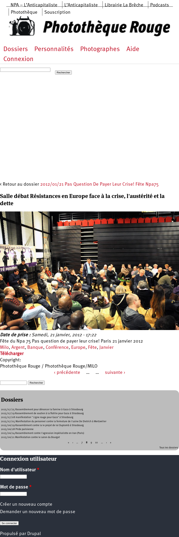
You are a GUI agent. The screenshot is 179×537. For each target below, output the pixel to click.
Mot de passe (15, 487)
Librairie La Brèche (124, 5)
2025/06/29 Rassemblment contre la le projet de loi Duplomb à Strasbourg (42, 425)
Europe (78, 347)
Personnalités (54, 49)
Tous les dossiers (168, 447)
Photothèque (24, 12)
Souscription (57, 12)
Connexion (18, 59)
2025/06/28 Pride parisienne (17, 429)
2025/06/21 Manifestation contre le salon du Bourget (30, 437)
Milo (4, 347)
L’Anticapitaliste (81, 5)
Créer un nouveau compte (26, 504)
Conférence (57, 347)
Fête (92, 347)
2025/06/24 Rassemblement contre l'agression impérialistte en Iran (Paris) (42, 433)
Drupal (34, 534)
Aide (132, 49)
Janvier (106, 347)
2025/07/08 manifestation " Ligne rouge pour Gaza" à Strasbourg (37, 417)
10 (96, 442)
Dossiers (15, 49)
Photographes (100, 49)
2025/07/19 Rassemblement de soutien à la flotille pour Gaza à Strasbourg (42, 413)
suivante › (115, 372)
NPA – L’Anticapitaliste (34, 5)
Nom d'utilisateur (19, 470)
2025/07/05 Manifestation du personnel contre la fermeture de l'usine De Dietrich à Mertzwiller (53, 421)
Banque (35, 347)
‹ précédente (67, 372)
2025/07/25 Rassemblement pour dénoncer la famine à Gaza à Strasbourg (42, 409)
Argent (18, 347)
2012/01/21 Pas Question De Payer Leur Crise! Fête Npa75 (99, 184)
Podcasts (159, 5)
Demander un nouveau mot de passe (37, 512)
